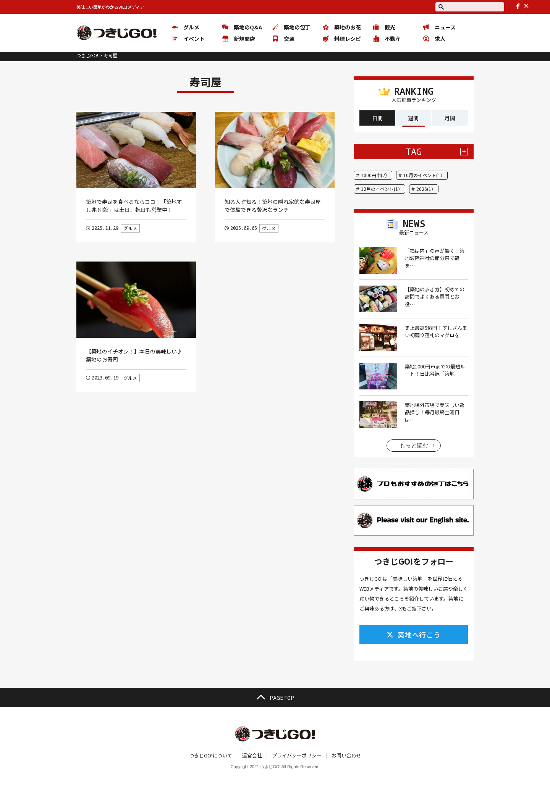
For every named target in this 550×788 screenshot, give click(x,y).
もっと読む (414, 445)
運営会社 (252, 755)
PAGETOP (275, 697)
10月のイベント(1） (424, 175)
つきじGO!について (210, 755)
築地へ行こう (414, 634)
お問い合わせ (346, 755)
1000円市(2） (375, 175)
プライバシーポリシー (297, 755)
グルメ (130, 228)
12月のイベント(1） (382, 189)
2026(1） (426, 189)
